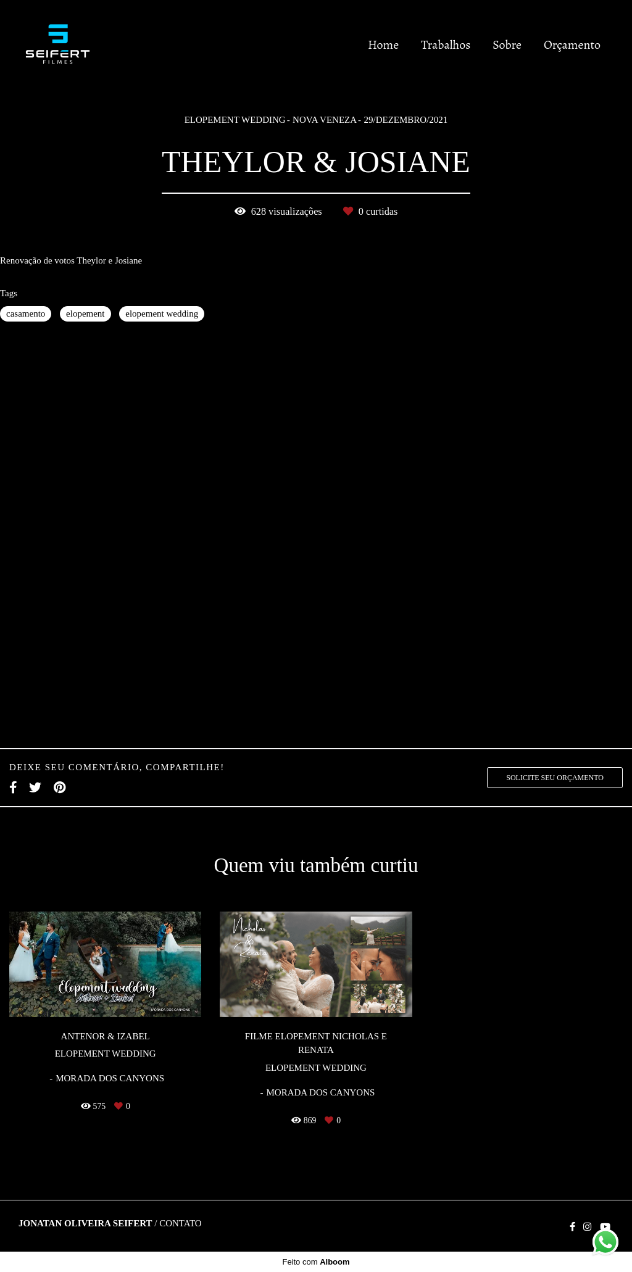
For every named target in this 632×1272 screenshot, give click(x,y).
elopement (85, 313)
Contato (180, 1223)
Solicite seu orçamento (555, 777)
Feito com (315, 1261)
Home (383, 44)
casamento (25, 313)
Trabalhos (445, 44)
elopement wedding (161, 313)
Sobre (507, 44)
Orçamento (572, 44)
